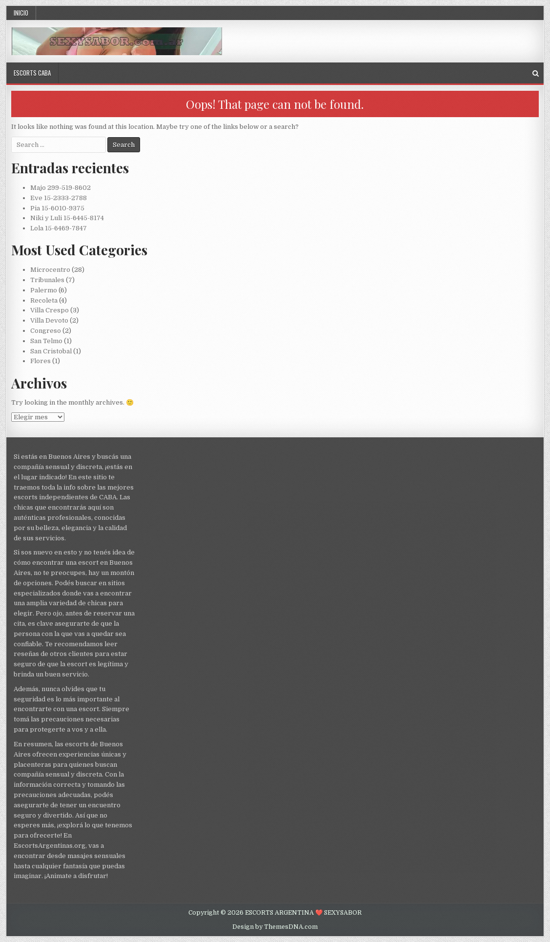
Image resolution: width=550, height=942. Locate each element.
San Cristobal (51, 351)
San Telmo (46, 341)
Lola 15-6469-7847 (58, 228)
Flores (40, 361)
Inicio (21, 13)
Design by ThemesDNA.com (275, 926)
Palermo (43, 290)
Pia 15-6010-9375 (57, 208)
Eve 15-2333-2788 (58, 198)
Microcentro (50, 269)
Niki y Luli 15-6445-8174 (67, 218)
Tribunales (47, 280)
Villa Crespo (49, 310)
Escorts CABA (32, 73)
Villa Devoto (49, 320)
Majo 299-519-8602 (60, 187)
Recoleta (44, 300)
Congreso (45, 330)
